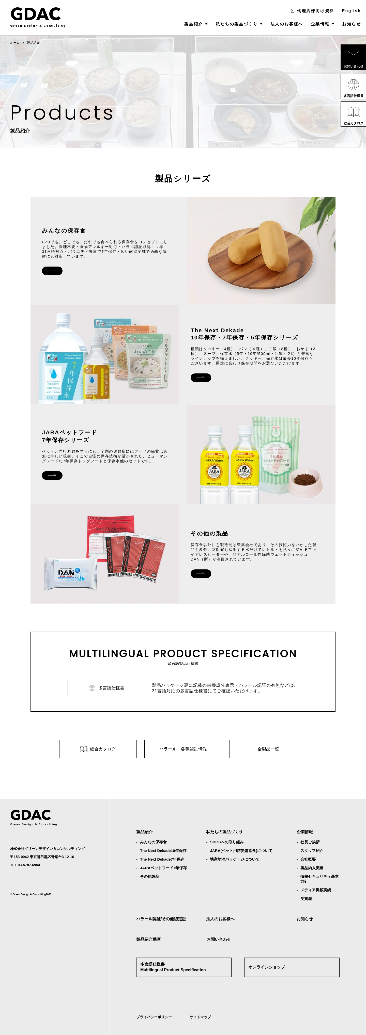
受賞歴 (306, 883)
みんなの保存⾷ (153, 827)
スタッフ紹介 (311, 835)
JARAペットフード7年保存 (163, 853)
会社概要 (308, 844)
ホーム (15, 42)
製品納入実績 (311, 853)
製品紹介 (193, 24)
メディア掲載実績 (315, 875)
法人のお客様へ (286, 24)
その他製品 (149, 861)
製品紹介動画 (148, 924)
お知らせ (351, 24)
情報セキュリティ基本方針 (319, 863)
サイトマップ (200, 1002)
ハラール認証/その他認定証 (161, 904)
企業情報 (320, 24)
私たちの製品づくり (237, 24)
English (351, 11)
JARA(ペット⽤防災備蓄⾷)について (241, 835)
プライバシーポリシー (154, 1002)
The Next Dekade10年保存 (163, 835)
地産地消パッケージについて (235, 844)
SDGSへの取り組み (227, 827)
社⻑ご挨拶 (309, 827)
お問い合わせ (219, 924)
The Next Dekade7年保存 (162, 844)
